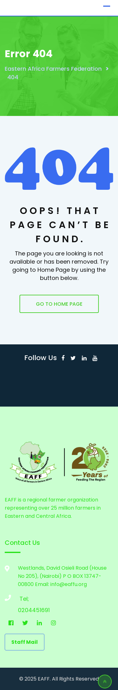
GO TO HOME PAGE (59, 304)
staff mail (24, 642)
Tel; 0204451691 (24, 600)
